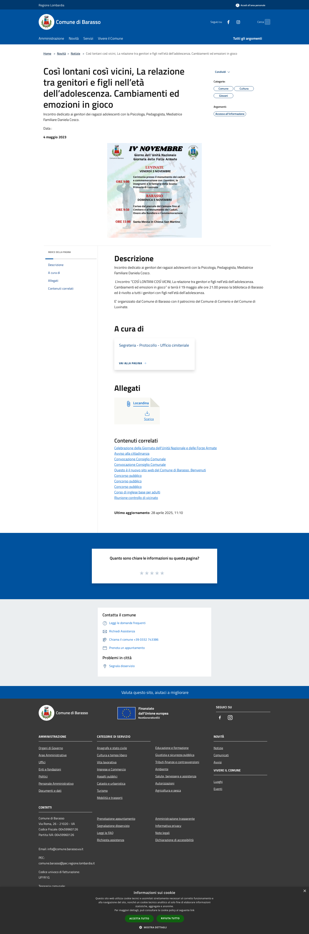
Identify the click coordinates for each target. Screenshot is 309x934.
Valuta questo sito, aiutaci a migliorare (154, 692)
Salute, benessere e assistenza (175, 776)
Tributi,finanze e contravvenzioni (177, 762)
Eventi (218, 788)
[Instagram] (231, 21)
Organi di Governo (51, 748)
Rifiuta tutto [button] (170, 918)
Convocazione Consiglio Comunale (140, 459)
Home (47, 53)
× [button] (304, 891)
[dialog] (154, 910)
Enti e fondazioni (50, 769)
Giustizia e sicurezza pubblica (174, 754)
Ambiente (161, 769)
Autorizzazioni (164, 783)
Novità (61, 53)
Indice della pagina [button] (59, 252)
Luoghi (218, 781)
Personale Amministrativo (56, 783)
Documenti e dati (50, 790)
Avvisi (218, 762)
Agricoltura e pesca (168, 790)
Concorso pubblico (128, 475)
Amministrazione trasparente (175, 818)
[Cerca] (265, 22)
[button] (154, 927)
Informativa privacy (168, 825)
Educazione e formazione (172, 747)
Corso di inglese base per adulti (137, 492)
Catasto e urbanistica (111, 783)
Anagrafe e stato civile (112, 748)
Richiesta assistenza (110, 840)
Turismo (102, 790)
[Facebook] (221, 21)
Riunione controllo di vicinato (136, 497)
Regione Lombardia (51, 5)
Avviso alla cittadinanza (131, 453)
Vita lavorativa (106, 762)
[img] (88, 251)
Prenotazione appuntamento (116, 818)
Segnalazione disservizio (113, 825)
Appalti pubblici (107, 776)
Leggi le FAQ (105, 832)
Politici (43, 776)
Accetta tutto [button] (139, 918)
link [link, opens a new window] (192, 910)
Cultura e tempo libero (112, 755)
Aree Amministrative (53, 755)
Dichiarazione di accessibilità (174, 840)
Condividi (223, 72)
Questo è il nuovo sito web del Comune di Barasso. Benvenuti (160, 470)
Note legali (162, 832)
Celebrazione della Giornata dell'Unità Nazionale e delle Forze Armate (165, 448)
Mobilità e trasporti (110, 797)
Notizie (75, 53)
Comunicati (221, 755)
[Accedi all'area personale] (250, 5)
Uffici (42, 762)
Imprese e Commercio (111, 769)
